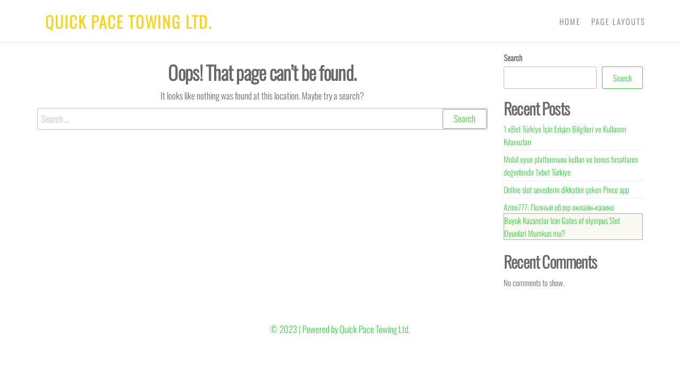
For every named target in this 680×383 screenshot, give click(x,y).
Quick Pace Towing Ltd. (128, 22)
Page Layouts (618, 21)
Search (513, 57)
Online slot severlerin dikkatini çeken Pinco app (566, 189)
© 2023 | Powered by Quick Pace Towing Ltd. (340, 329)
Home (570, 21)
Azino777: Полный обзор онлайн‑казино (559, 207)
